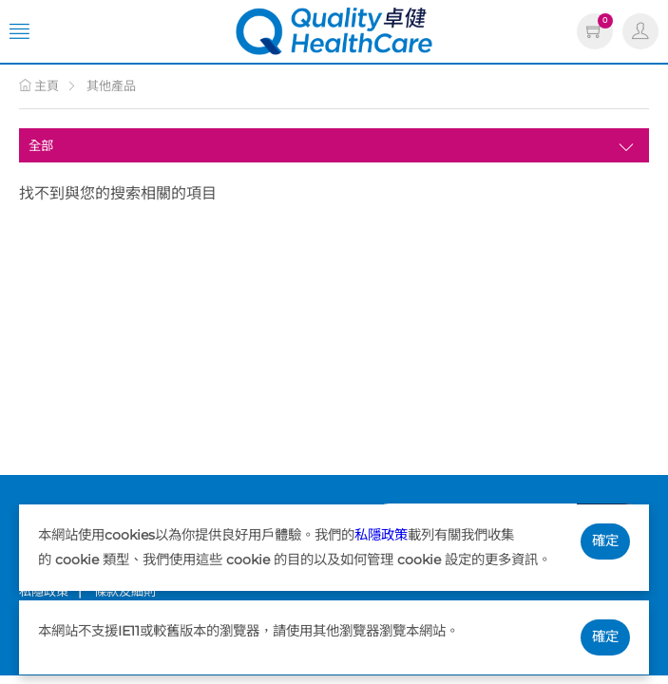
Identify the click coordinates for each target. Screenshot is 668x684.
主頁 (39, 85)
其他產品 (111, 85)
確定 (605, 540)
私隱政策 (381, 534)
